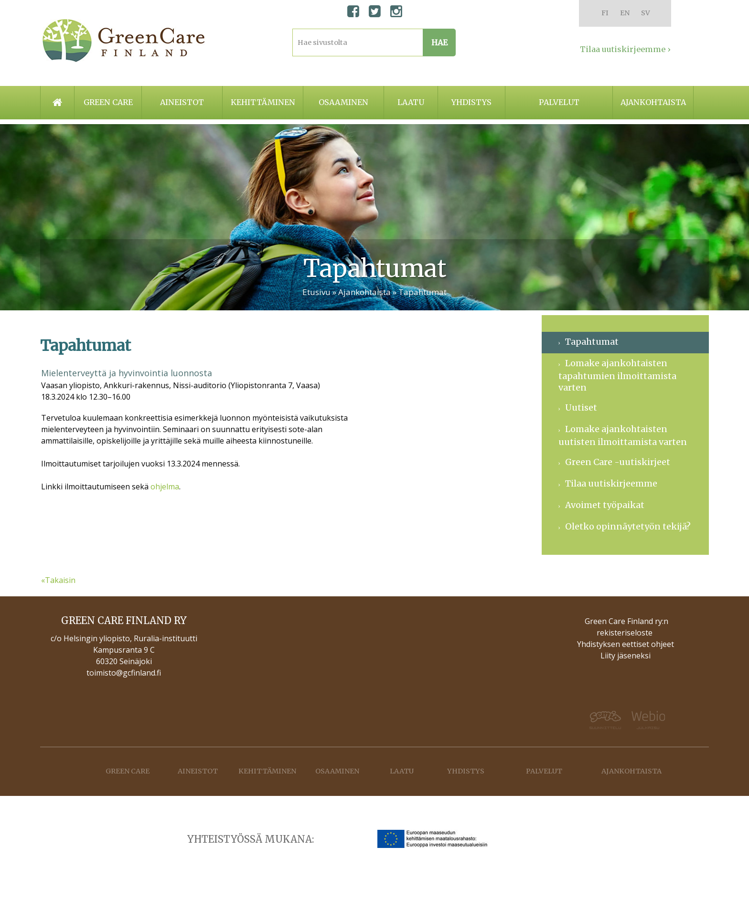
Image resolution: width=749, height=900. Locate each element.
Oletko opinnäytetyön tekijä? (628, 526)
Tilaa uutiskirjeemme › (625, 49)
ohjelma (164, 486)
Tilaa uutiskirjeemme (611, 483)
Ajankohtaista (653, 102)
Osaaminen (343, 102)
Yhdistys (471, 102)
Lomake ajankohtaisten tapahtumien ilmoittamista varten (617, 375)
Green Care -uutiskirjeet (617, 461)
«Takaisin (58, 580)
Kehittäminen (263, 102)
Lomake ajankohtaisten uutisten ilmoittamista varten (622, 435)
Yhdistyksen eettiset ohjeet (625, 644)
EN (625, 13)
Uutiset (581, 407)
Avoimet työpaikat (604, 504)
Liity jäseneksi (625, 655)
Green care (108, 102)
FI (605, 13)
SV (645, 13)
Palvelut (559, 102)
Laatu (410, 102)
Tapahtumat (422, 291)
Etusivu (316, 291)
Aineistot (182, 102)
